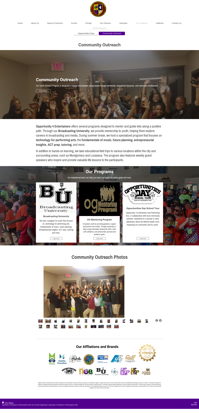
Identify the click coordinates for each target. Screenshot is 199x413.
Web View (194, 404)
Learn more (56, 238)
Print (5, 403)
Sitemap (11, 403)
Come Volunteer (43, 91)
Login (195, 402)
